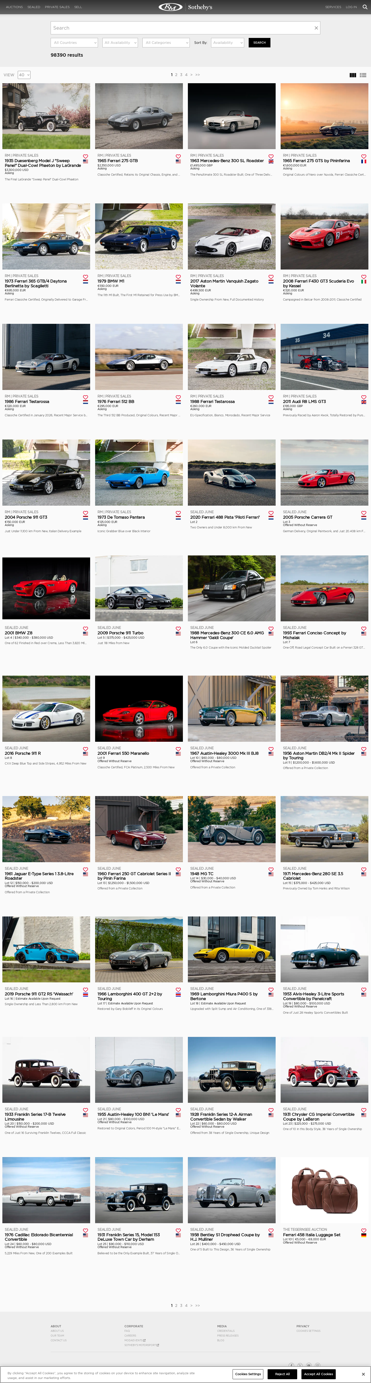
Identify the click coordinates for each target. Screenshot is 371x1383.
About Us (57, 1330)
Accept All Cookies (318, 1374)
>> (197, 74)
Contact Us (58, 1340)
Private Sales (57, 7)
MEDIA (222, 1326)
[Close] (363, 1374)
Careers (130, 1335)
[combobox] (74, 42)
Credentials (225, 1330)
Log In (351, 7)
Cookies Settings (308, 1330)
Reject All (282, 1374)
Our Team (57, 1335)
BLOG (220, 1340)
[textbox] (74, 42)
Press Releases (227, 1335)
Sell (78, 7)
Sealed (33, 7)
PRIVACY (302, 1326)
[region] (185, 1374)
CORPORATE (133, 1326)
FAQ (127, 1330)
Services (333, 7)
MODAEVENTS (135, 1340)
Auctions (14, 7)
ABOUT (56, 1326)
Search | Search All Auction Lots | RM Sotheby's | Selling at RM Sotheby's (185, 7)
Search (259, 42)
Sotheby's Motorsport (141, 1344)
